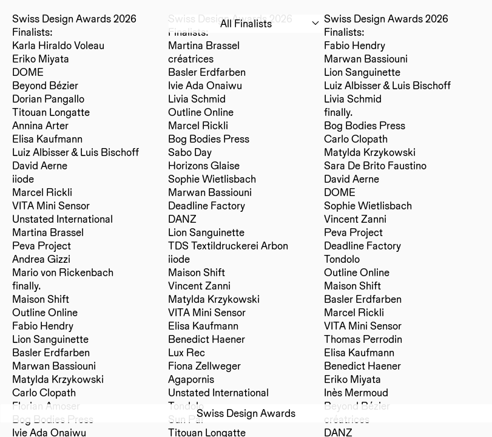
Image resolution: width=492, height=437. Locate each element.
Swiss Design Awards (246, 413)
